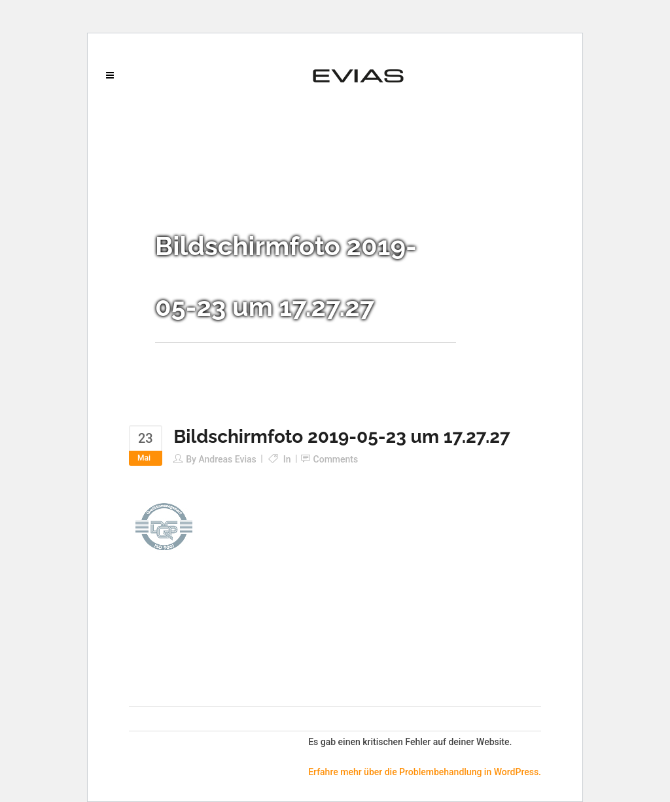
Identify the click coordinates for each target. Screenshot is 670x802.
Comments (336, 459)
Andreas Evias (227, 459)
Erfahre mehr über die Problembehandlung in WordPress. (424, 772)
